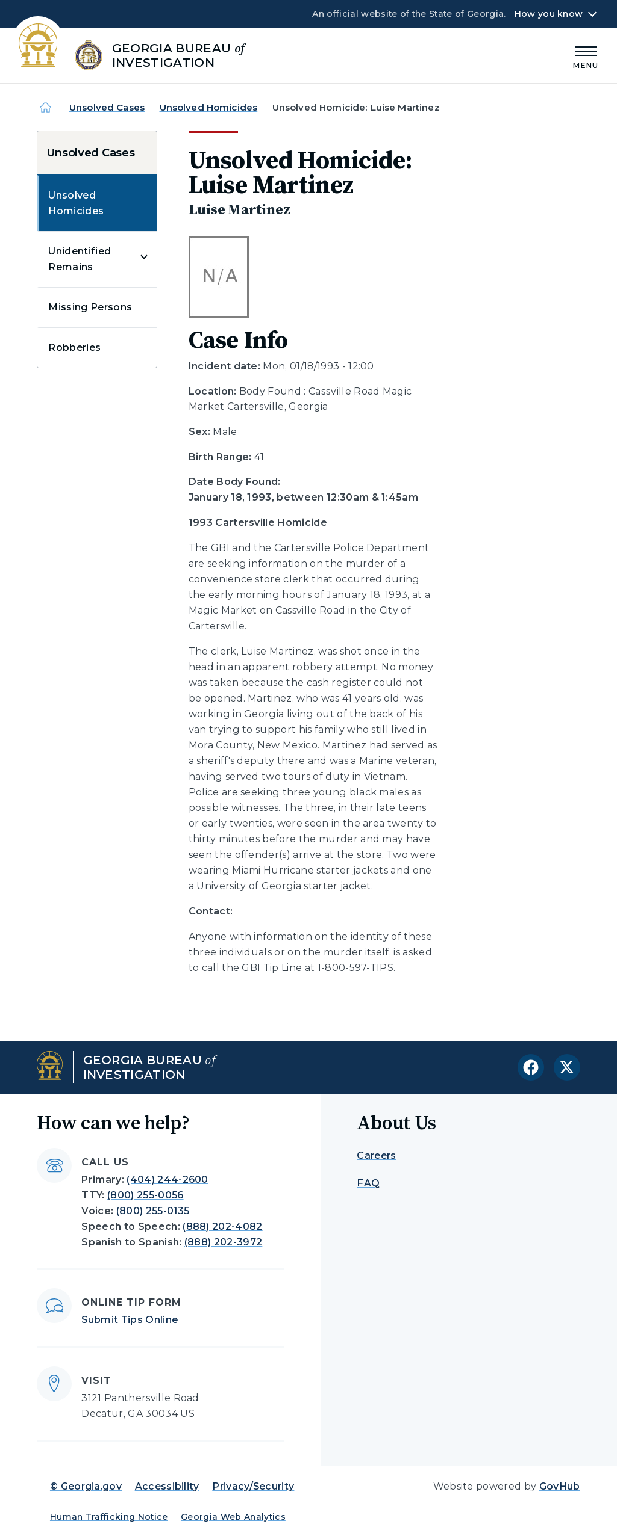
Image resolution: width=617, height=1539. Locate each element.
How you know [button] (549, 14)
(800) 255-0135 (152, 1211)
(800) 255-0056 (145, 1195)
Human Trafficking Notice (109, 1516)
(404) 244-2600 (167, 1179)
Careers (376, 1155)
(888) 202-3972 (223, 1242)
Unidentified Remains (79, 259)
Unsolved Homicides (209, 107)
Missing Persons (90, 307)
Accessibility (167, 1486)
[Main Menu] (585, 56)
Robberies (74, 347)
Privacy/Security (253, 1486)
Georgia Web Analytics (233, 1516)
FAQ (368, 1183)
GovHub (559, 1486)
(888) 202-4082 (222, 1226)
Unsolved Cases (107, 107)
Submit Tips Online (129, 1319)
